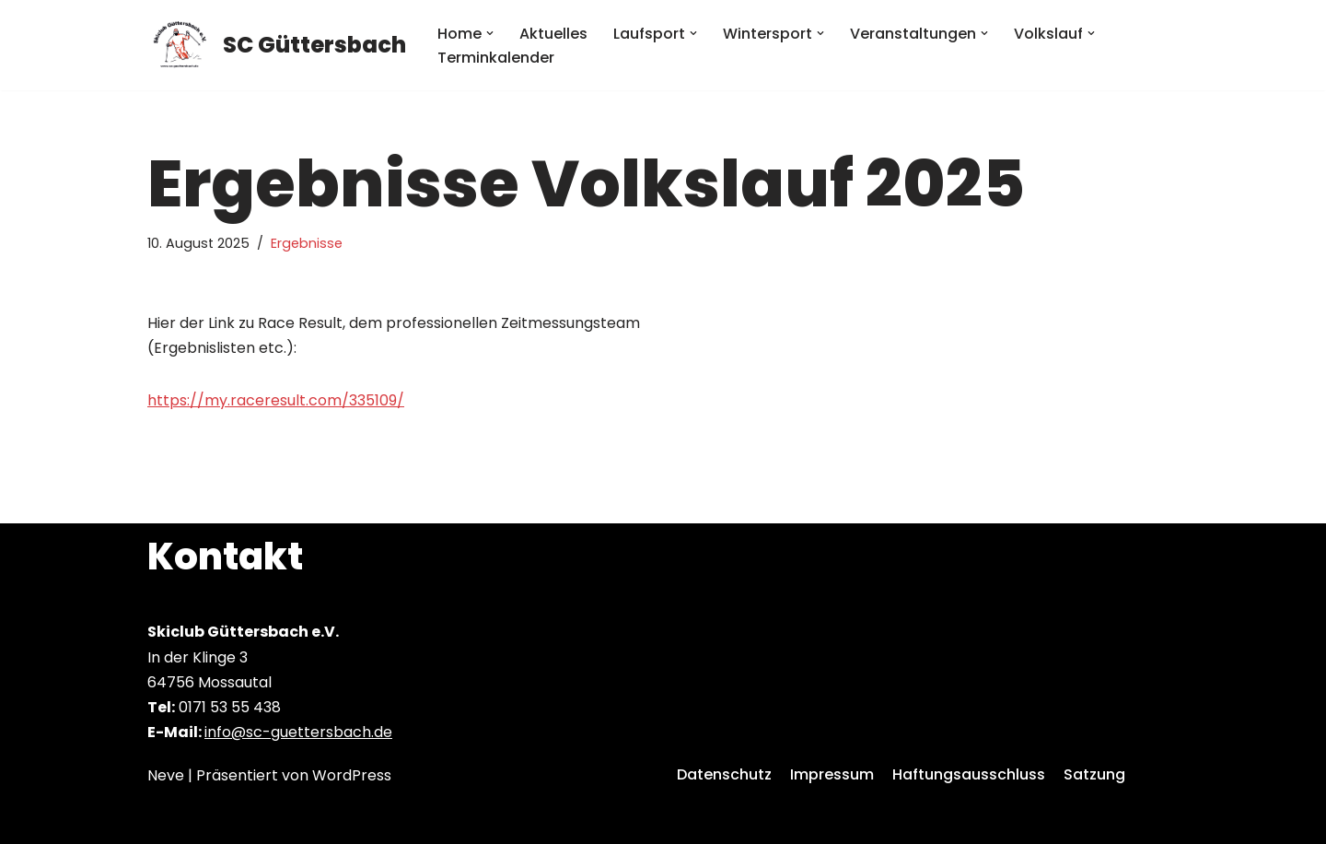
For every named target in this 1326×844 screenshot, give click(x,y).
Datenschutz (724, 774)
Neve (165, 775)
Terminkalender (495, 57)
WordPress (351, 775)
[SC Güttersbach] (276, 45)
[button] (490, 33)
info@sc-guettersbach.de (298, 732)
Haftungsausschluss (968, 774)
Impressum (832, 774)
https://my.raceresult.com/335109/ (275, 400)
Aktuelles (553, 33)
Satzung (1094, 774)
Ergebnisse (307, 243)
